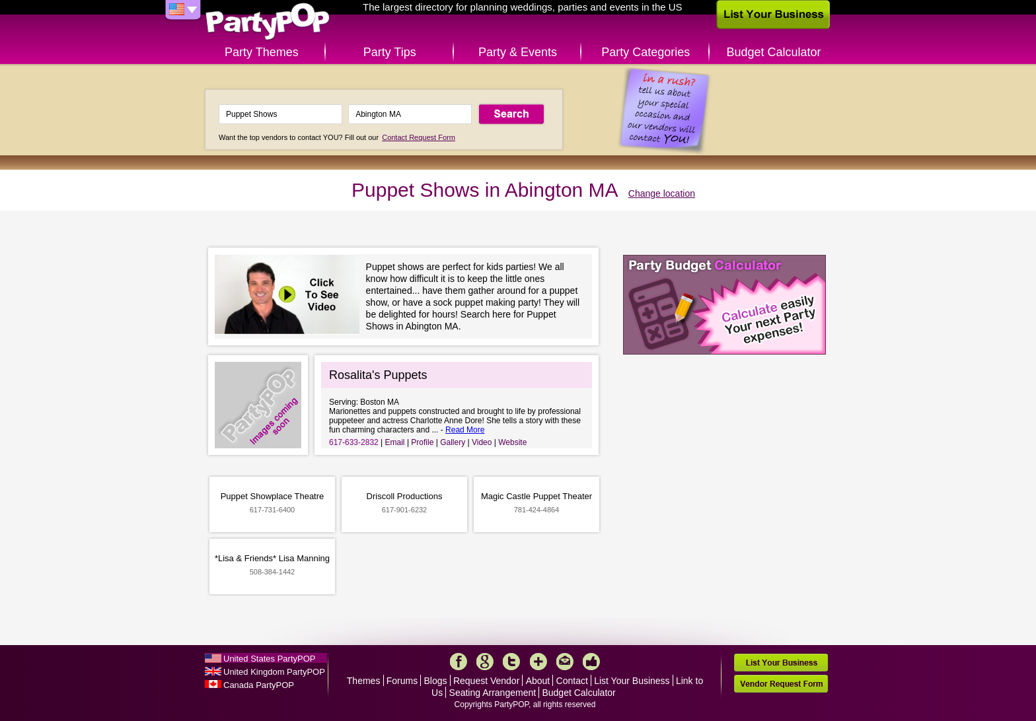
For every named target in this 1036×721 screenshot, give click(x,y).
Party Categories (645, 52)
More (538, 661)
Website (512, 442)
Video (482, 442)
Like (591, 661)
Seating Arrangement (492, 692)
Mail (565, 661)
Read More (464, 429)
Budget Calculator (774, 52)
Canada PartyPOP (258, 685)
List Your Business (631, 680)
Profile (422, 442)
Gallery (452, 442)
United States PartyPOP (269, 659)
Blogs (435, 680)
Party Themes (262, 52)
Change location (661, 193)
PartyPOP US (267, 22)
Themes (364, 680)
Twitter (511, 661)
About (538, 680)
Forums (402, 680)
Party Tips (389, 52)
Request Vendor (486, 680)
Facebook (458, 661)
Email (395, 442)
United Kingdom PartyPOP (274, 672)
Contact (572, 680)
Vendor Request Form (781, 683)
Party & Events (517, 52)
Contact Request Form (418, 137)
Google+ (485, 661)
